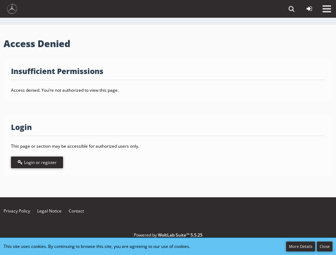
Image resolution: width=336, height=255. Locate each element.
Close (325, 246)
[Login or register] (309, 9)
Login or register (37, 162)
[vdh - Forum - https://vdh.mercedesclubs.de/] (12, 9)
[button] (327, 9)
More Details (300, 246)
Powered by (168, 235)
